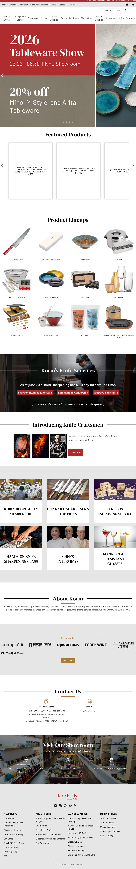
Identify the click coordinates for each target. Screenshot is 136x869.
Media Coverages (108, 827)
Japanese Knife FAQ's (77, 833)
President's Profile (44, 830)
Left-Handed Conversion (73, 392)
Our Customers (43, 843)
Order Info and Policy (13, 834)
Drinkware (74, 18)
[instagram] (65, 805)
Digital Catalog (106, 835)
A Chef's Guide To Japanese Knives (80, 827)
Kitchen (43, 18)
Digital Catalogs (58, 5)
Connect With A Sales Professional (13, 824)
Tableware (33, 18)
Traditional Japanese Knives (80, 837)
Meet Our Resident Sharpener (85, 404)
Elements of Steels (76, 846)
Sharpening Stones (20, 18)
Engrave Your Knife (106, 392)
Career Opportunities (110, 831)
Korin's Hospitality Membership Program (50, 820)
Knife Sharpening (76, 850)
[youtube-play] (70, 805)
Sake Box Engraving (39, 5)
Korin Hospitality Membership (15, 5)
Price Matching (10, 851)
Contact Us (9, 818)
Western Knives (75, 841)
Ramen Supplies (99, 18)
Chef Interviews (107, 822)
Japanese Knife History (47, 404)
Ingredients (111, 18)
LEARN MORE (75, 452)
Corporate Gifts (11, 847)
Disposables (86, 18)
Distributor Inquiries (13, 830)
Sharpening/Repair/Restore (35, 392)
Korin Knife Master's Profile (48, 834)
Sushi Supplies (54, 18)
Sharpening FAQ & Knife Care (81, 855)
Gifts (121, 18)
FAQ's (6, 856)
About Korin (41, 825)
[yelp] (75, 805)
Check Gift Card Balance (15, 843)
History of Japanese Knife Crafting (79, 820)
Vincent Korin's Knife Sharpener (50, 838)
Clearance (130, 18)
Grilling (64, 18)
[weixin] (60, 805)
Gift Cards (72, 5)
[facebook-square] (55, 805)
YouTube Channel (108, 818)
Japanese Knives (6, 18)
